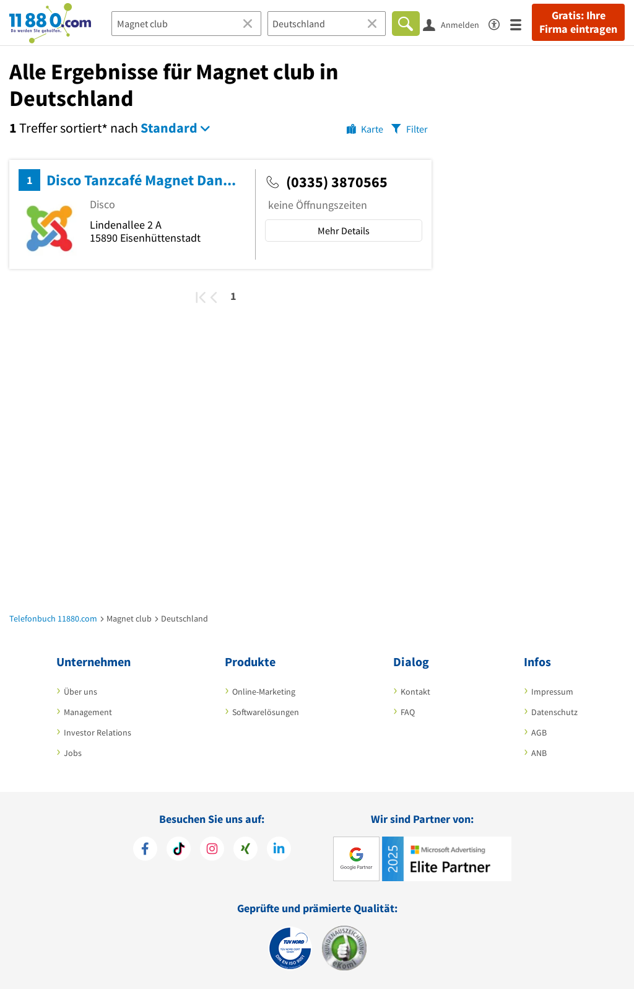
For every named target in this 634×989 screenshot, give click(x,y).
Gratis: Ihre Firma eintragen (578, 22)
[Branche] (186, 23)
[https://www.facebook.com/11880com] (145, 849)
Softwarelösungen (265, 712)
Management (88, 712)
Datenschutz (554, 712)
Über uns (80, 691)
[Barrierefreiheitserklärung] (499, 22)
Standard (169, 127)
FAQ (408, 712)
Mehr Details (344, 230)
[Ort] (326, 23)
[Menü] (521, 23)
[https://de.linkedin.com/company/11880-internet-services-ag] (279, 849)
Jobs (73, 752)
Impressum (552, 691)
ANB (539, 752)
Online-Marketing (263, 691)
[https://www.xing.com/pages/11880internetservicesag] (245, 849)
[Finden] (406, 23)
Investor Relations (97, 732)
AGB (539, 732)
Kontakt (415, 691)
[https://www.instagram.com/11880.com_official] (212, 849)
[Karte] (365, 128)
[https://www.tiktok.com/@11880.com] (179, 849)
